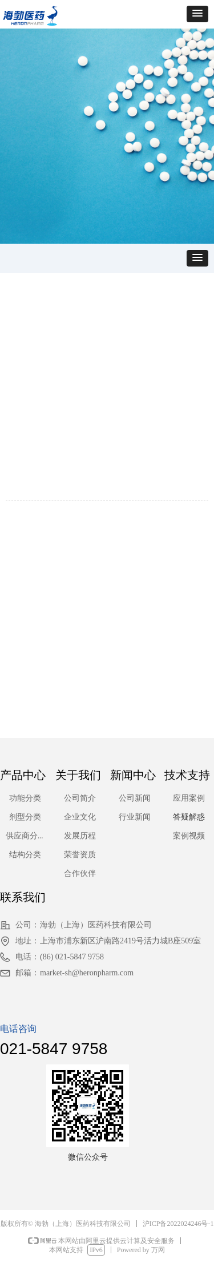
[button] (197, 14)
